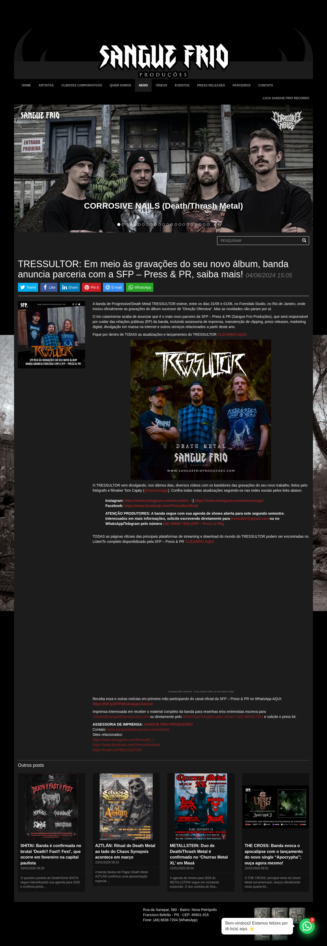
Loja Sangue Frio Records (286, 98)
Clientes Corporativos (81, 85)
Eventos (182, 85)
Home (26, 85)
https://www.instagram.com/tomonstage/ (229, 501)
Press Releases (211, 85)
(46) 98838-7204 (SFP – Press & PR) (193, 524)
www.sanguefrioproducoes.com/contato (138, 729)
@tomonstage (156, 490)
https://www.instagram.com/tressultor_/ (158, 501)
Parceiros (241, 85)
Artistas (46, 85)
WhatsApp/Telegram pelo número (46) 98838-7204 (223, 717)
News (143, 85)
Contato (265, 85)
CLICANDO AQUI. (232, 334)
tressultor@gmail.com (249, 518)
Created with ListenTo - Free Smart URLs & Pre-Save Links (201, 691)
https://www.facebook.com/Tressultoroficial (161, 506)
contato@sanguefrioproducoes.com (121, 717)
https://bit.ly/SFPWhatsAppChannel (123, 704)
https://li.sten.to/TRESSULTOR (117, 750)
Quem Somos (120, 85)
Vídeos (161, 85)
